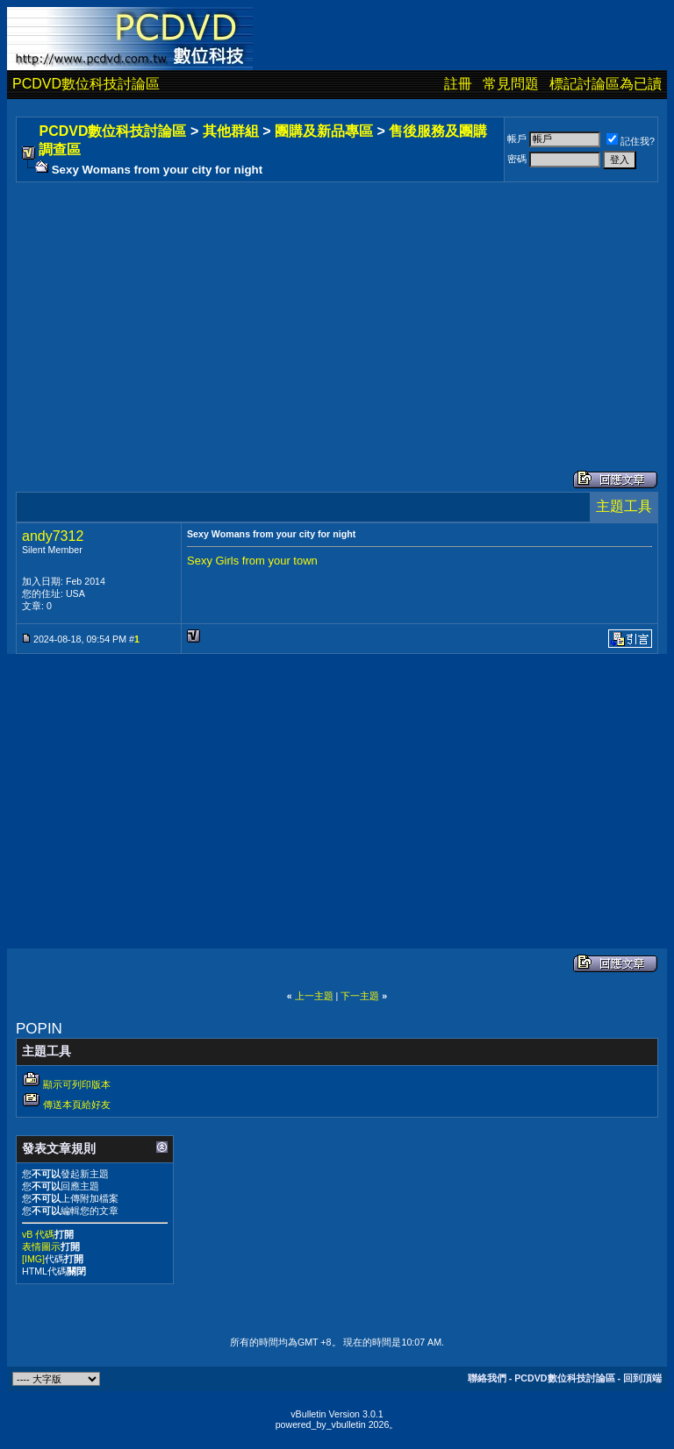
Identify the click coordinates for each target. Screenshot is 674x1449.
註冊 (458, 83)
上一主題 (314, 996)
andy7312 (52, 536)
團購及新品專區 (324, 131)
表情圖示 (41, 1246)
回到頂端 (642, 1378)
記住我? (630, 141)
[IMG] (33, 1259)
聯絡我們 (487, 1378)
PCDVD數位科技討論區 (86, 83)
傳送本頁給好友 (77, 1104)
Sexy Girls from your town (252, 560)
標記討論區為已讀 (605, 83)
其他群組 (231, 131)
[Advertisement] (337, 308)
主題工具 (624, 506)
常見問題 (511, 83)
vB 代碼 (38, 1234)
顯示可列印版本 (77, 1084)
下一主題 (360, 996)
